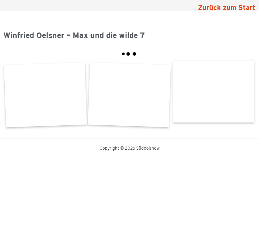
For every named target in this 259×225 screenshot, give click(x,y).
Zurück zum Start (227, 7)
